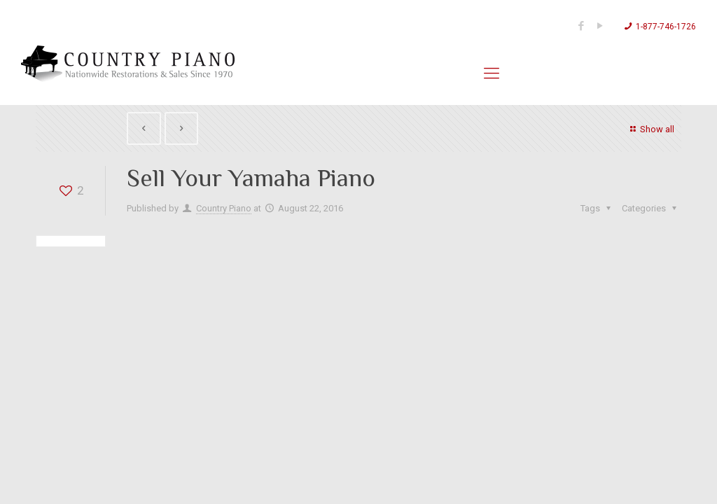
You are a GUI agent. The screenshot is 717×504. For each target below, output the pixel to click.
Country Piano (223, 208)
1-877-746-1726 (666, 26)
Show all (650, 129)
